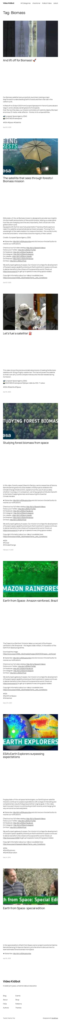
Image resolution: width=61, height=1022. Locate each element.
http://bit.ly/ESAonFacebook (23, 252)
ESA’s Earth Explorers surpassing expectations (23, 755)
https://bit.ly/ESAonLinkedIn (22, 256)
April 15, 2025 (7, 392)
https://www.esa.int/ (10, 271)
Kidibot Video (47, 3)
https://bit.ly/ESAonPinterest (23, 259)
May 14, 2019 (7, 857)
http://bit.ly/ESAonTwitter (27, 250)
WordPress (55, 1018)
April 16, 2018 (7, 958)
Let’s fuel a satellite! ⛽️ (17, 333)
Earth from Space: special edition (24, 908)
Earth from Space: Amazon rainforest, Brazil (30, 600)
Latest (55, 3)
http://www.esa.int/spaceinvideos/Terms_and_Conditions (24, 844)
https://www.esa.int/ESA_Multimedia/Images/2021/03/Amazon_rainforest (29, 654)
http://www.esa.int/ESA (11, 838)
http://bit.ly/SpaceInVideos (35, 248)
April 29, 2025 (7, 127)
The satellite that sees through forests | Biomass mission (28, 179)
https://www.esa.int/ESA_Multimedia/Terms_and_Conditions (25, 278)
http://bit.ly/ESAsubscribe (22, 241)
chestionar (36, 3)
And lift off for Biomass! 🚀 (19, 60)
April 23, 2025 (7, 282)
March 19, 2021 (7, 703)
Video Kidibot (8, 3)
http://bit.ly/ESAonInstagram (23, 254)
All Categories (26, 3)
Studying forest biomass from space (26, 442)
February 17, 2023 (8, 550)
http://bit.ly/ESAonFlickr (18, 261)
